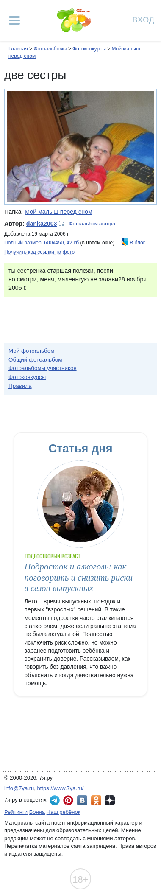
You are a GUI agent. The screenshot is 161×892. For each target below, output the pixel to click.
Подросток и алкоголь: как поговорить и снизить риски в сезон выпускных (79, 577)
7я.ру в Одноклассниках (96, 800)
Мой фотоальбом (31, 351)
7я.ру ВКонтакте (82, 800)
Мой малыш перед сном (58, 211)
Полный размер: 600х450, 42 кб (41, 243)
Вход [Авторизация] (144, 19)
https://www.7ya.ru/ (60, 788)
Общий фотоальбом (35, 359)
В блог (137, 243)
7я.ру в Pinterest (68, 800)
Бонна (37, 812)
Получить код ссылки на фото (39, 252)
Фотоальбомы (50, 49)
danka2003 (41, 223)
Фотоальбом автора (92, 224)
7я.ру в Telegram (55, 800)
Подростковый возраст (52, 556)
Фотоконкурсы (89, 49)
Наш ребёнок (63, 812)
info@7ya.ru (19, 788)
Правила (20, 386)
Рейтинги (16, 812)
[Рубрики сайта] (14, 20)
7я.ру (110, 800)
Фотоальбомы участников (42, 368)
